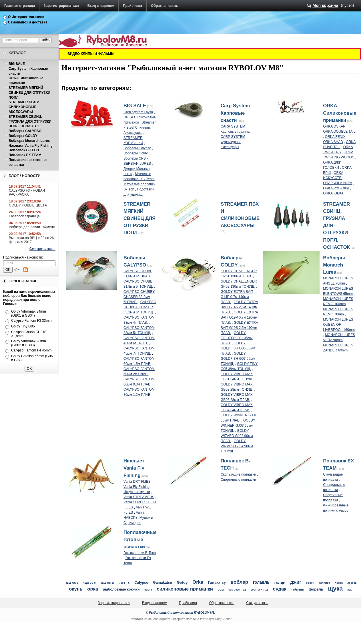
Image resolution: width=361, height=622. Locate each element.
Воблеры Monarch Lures (29, 141)
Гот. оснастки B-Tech (139, 553)
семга (148, 589)
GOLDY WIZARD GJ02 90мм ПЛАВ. (237, 436)
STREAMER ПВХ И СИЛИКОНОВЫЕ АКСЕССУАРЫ (24, 107)
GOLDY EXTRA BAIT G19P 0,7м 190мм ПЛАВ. (239, 317)
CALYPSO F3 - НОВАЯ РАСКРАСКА (27, 192)
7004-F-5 (124, 582)
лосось (352, 582)
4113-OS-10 (107, 582)
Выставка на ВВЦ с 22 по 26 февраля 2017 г (31, 240)
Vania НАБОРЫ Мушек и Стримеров (138, 517)
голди (280, 582)
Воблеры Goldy (135, 153)
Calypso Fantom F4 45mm (31, 350)
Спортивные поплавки (238, 480)
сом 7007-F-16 (259, 589)
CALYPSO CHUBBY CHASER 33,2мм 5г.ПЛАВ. (139, 297)
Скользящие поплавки (238, 474)
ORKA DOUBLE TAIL (339, 132)
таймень (297, 589)
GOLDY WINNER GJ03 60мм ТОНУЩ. (238, 425)
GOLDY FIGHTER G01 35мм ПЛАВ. (237, 338)
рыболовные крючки (121, 589)
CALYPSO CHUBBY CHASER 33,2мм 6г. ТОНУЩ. (139, 307)
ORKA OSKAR (334, 126)
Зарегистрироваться (61, 6)
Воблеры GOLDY (23, 136)
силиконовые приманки (185, 589)
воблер (239, 582)
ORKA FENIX (335, 137)
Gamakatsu (162, 583)
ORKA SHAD (333, 142)
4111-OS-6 (71, 582)
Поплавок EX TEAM (25, 155)
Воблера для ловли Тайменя (32, 227)
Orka (197, 582)
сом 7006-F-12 (237, 589)
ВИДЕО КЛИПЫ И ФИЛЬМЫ (90, 54)
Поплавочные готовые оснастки (140, 539)
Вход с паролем (100, 6)
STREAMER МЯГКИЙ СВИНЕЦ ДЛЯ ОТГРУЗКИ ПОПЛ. (29, 93)
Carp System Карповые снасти (235, 113)
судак (279, 589)
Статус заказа (257, 603)
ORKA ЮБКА (333, 193)
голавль (261, 582)
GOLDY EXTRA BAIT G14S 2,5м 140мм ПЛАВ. (239, 307)
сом (221, 589)
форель (316, 589)
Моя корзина (325, 5)
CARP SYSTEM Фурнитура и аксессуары (233, 142)
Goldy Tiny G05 (23, 326)
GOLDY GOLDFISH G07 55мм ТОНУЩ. (238, 358)
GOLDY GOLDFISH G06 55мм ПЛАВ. (238, 348)
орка (92, 589)
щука (335, 588)
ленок (339, 582)
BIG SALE (17, 64)
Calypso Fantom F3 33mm (31, 321)
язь (350, 589)
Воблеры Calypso (137, 148)
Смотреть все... (42, 249)
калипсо (324, 582)
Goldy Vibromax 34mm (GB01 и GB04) (28, 313)
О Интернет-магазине (26, 17)
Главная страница (19, 6)
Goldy (182, 582)
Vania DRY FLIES (137, 482)
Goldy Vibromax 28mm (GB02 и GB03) (28, 343)
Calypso (141, 583)
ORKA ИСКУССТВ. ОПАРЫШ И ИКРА (337, 178)
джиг (295, 582)
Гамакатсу (217, 583)
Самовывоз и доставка (27, 22)
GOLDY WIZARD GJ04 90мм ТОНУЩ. (237, 446)
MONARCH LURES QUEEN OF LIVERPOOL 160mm (339, 324)
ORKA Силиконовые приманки (339, 113)
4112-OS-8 (89, 582)
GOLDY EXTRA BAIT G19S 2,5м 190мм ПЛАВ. (239, 328)
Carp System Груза (138, 112)
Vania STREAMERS (138, 497)
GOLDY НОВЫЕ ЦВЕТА (28, 205)
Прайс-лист (132, 6)
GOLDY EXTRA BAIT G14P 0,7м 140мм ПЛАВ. (237, 297)
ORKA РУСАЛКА (336, 188)
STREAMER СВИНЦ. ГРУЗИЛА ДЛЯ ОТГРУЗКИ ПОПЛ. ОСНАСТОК (30, 121)
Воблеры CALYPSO (25, 131)
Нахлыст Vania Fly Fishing (31, 146)
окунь (75, 588)
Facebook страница (24, 216)
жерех (310, 582)
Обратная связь (164, 6)
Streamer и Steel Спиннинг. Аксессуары (139, 127)
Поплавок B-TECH (24, 150)
